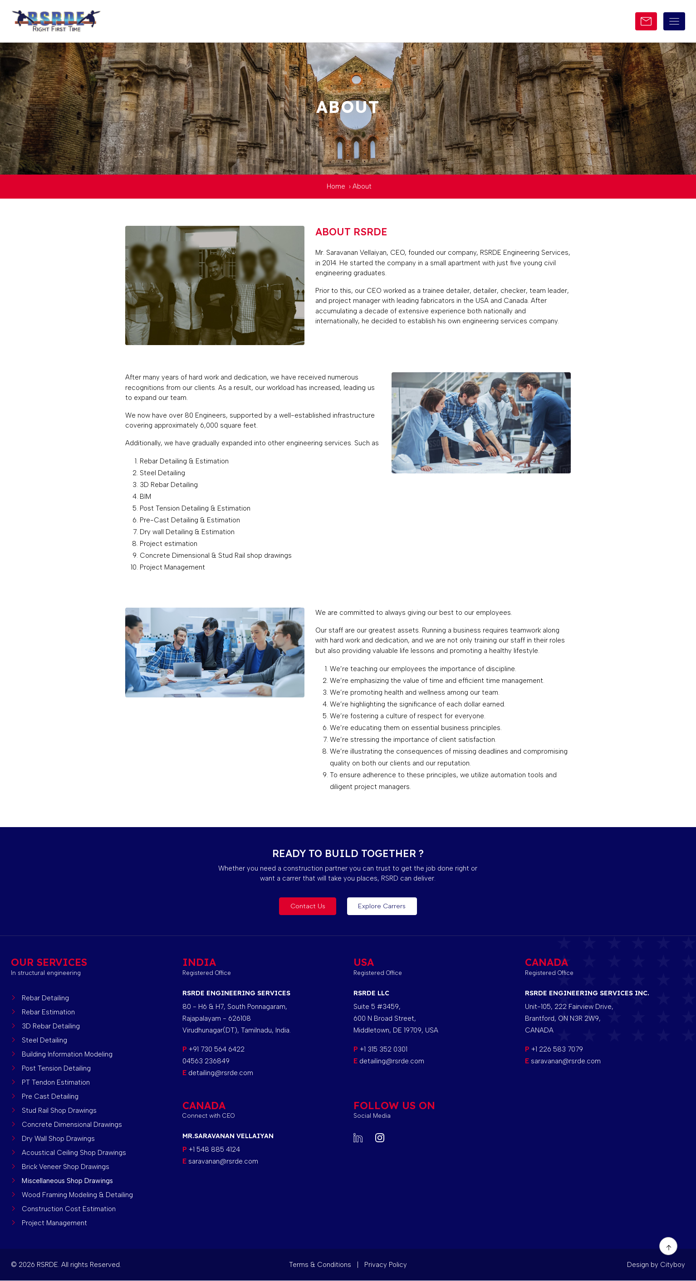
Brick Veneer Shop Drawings (65, 1167)
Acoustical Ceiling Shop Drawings (74, 1153)
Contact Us (305, 906)
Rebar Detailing (45, 998)
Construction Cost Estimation (69, 1209)
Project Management (54, 1223)
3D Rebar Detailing (51, 1026)
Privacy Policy (385, 1265)
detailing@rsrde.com (220, 1073)
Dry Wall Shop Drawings (58, 1139)
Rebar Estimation (48, 1012)
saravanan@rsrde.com (565, 1061)
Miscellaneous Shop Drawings (67, 1181)
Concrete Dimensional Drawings (72, 1124)
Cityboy (672, 1265)
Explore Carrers (385, 906)
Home (336, 186)
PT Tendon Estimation (56, 1082)
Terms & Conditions (321, 1265)
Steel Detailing (44, 1040)
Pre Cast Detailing (50, 1096)
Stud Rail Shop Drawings (59, 1110)
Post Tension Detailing (56, 1068)
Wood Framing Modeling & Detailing (77, 1195)
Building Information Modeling (67, 1054)
